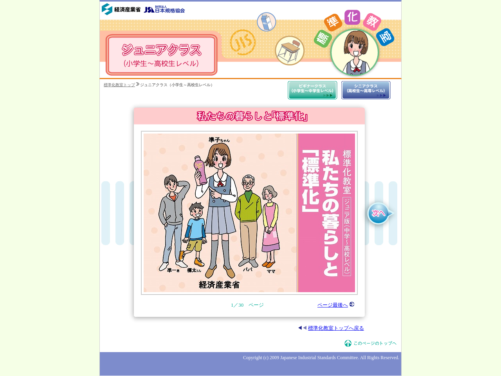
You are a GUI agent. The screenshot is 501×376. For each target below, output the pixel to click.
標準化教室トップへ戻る (331, 328)
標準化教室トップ (119, 85)
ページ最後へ (336, 305)
